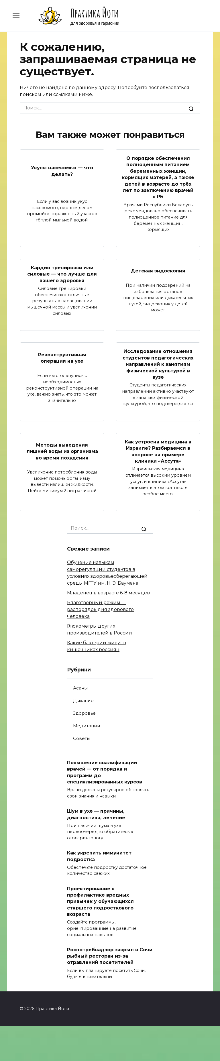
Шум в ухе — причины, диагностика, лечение (96, 814)
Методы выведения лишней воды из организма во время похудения (62, 451)
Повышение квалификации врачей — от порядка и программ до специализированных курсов (104, 772)
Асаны (80, 688)
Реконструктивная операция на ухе (62, 358)
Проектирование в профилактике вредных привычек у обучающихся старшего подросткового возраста (100, 901)
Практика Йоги (94, 13)
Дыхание (83, 700)
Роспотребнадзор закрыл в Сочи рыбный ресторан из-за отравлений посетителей (109, 956)
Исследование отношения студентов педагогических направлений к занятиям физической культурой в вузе (158, 364)
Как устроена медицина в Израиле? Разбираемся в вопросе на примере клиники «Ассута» (158, 451)
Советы (81, 738)
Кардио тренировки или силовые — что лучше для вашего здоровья (62, 274)
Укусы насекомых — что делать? (62, 171)
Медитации (86, 725)
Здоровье (84, 713)
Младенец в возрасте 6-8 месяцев (108, 593)
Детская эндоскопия (158, 271)
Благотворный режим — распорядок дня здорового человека (100, 609)
